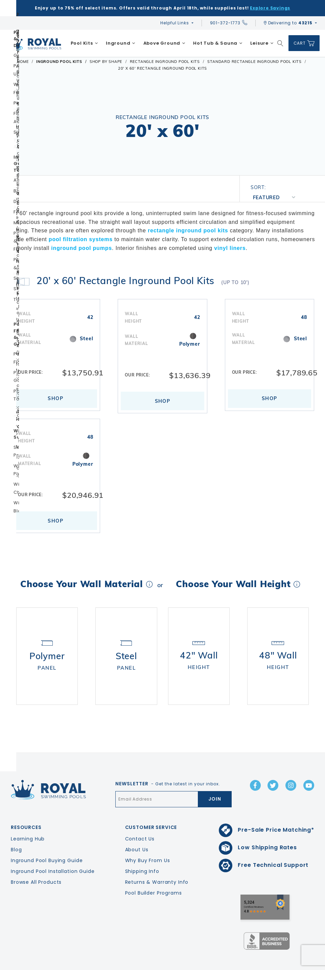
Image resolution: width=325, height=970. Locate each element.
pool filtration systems (81, 239)
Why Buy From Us (147, 840)
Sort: (258, 187)
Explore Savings (270, 8)
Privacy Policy (254, 963)
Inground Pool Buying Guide (47, 840)
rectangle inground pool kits (188, 230)
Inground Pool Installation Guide (53, 851)
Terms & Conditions (299, 963)
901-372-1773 (228, 23)
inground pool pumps (81, 248)
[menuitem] (84, 43)
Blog (16, 830)
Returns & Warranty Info (157, 862)
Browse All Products (36, 862)
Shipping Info (142, 851)
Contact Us (140, 819)
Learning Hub (28, 819)
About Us (136, 830)
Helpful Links (174, 23)
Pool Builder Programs (153, 873)
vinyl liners (230, 248)
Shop (55, 398)
